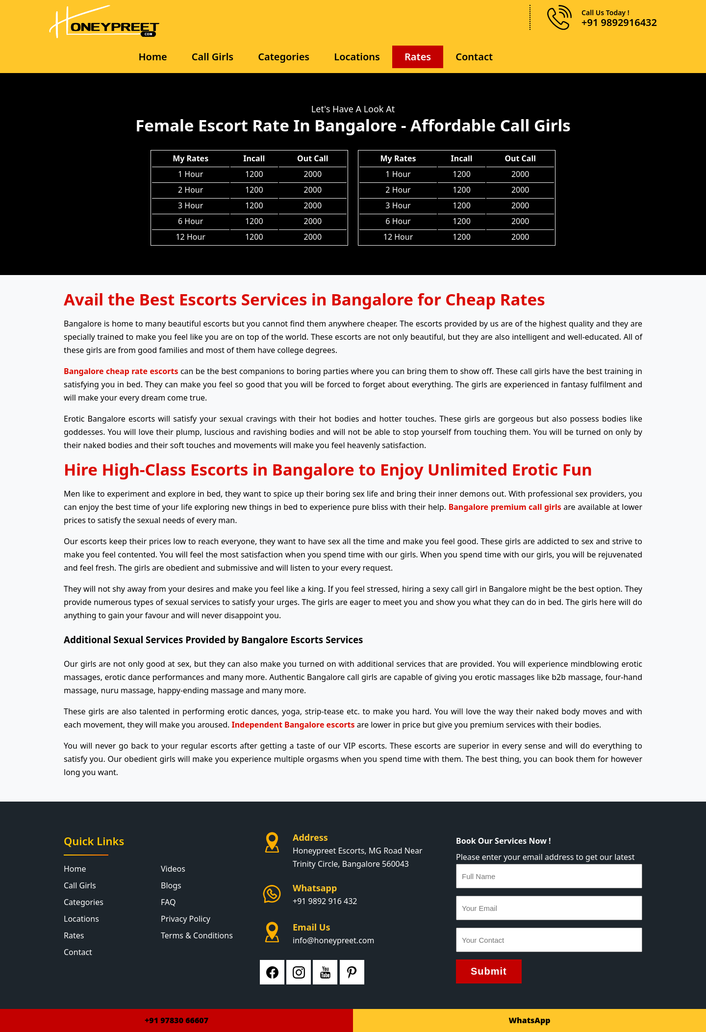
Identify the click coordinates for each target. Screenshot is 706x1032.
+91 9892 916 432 (325, 901)
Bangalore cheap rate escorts (121, 371)
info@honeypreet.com (333, 940)
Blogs (171, 885)
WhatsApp (529, 1020)
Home (152, 56)
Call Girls (212, 56)
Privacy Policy (185, 918)
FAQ (168, 902)
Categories (283, 56)
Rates (417, 56)
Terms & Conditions (197, 935)
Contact (474, 56)
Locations (357, 56)
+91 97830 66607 (176, 1020)
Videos (173, 868)
